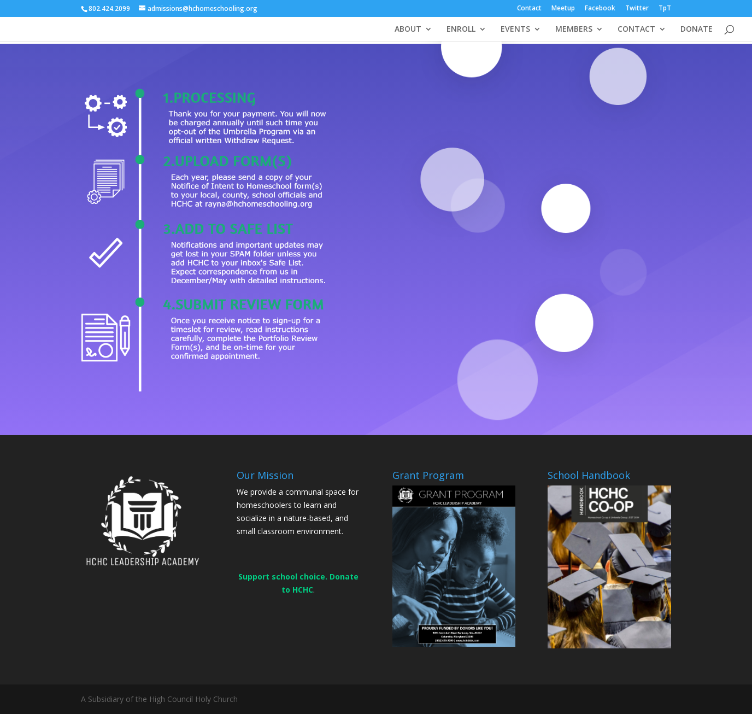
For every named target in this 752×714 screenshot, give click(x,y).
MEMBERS (573, 29)
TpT (665, 9)
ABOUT (408, 29)
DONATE (696, 29)
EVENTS (515, 29)
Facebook (600, 9)
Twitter (637, 9)
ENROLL (460, 29)
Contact (529, 9)
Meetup (563, 9)
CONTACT (636, 29)
